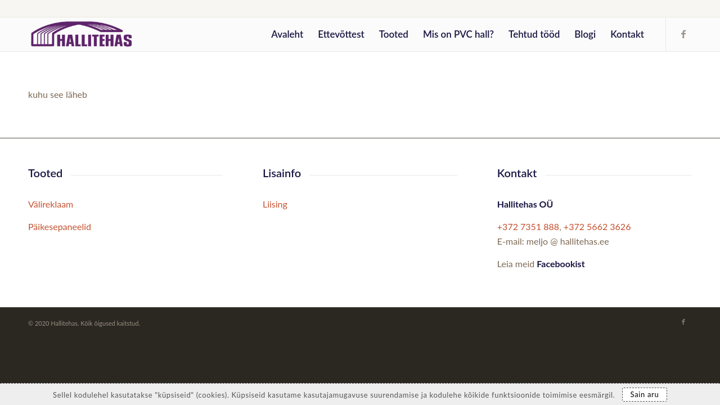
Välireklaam (50, 204)
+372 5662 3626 (597, 226)
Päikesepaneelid (59, 226)
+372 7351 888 (528, 226)
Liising (275, 204)
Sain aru (645, 394)
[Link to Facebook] (683, 33)
